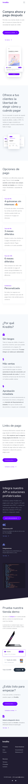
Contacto (5, 767)
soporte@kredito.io (19, 777)
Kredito (9, 651)
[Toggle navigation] (23, 2)
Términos (5, 762)
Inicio (4, 750)
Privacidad (5, 764)
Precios (4, 752)
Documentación (19, 750)
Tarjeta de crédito (11, 660)
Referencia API (19, 752)
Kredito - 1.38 (11, 777)
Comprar (12, 617)
